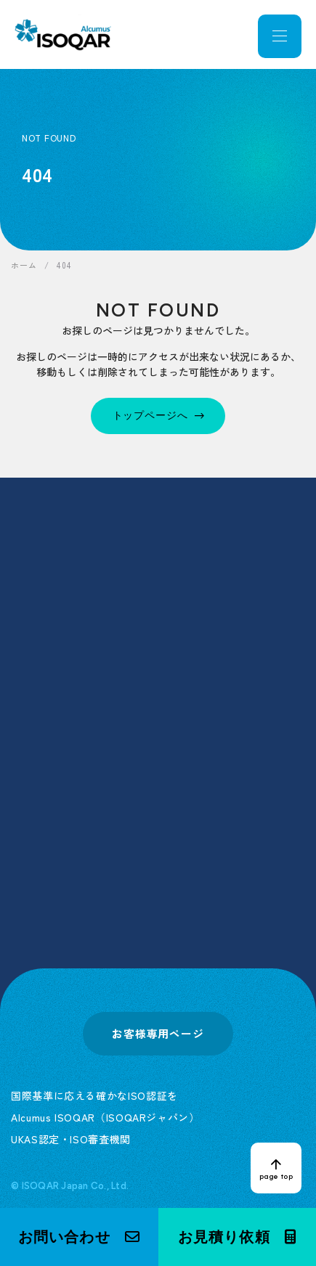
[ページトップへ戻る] (276, 1168)
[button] (79, 1237)
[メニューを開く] (279, 36)
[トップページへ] (158, 416)
